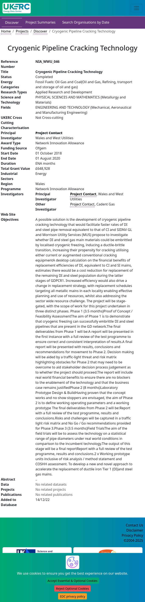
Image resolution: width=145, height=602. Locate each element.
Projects (22, 31)
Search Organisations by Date (85, 22)
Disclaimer (134, 530)
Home (6, 31)
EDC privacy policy (72, 596)
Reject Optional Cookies (72, 589)
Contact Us (134, 525)
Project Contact (82, 204)
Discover (12, 22)
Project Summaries (40, 22)
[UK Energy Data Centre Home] (17, 8)
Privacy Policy (132, 535)
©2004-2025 (133, 540)
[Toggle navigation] (136, 8)
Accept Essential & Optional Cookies (73, 581)
